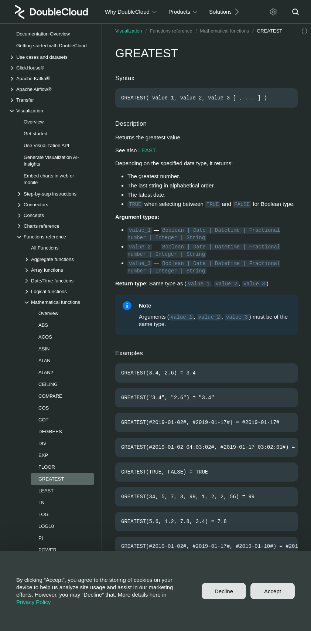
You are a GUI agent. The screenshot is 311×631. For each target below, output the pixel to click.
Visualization (128, 31)
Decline (224, 591)
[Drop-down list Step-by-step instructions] (55, 194)
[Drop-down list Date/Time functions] (59, 280)
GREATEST (269, 31)
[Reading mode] (304, 31)
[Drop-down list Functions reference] (55, 236)
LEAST (147, 150)
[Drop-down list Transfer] (51, 100)
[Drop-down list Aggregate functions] (59, 259)
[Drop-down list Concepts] (55, 215)
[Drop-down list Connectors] (55, 204)
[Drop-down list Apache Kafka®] (51, 78)
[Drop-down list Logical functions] (59, 291)
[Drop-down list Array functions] (59, 270)
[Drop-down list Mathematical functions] (59, 302)
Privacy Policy (33, 602)
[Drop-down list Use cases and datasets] (51, 57)
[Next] (234, 11)
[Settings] (273, 11)
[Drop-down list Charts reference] (55, 226)
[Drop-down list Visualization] (51, 110)
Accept (272, 591)
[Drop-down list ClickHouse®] (51, 67)
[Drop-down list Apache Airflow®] (51, 89)
